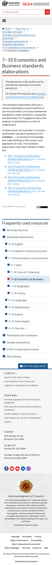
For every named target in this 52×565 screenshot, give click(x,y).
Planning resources (17, 230)
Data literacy (14, 356)
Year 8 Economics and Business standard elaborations (26, 168)
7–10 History (18, 293)
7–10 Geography (20, 286)
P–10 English (16, 244)
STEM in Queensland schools (23, 349)
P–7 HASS (16, 265)
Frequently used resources (15, 41)
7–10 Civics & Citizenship (25, 272)
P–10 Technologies (19, 321)
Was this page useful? (33, 366)
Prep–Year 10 (22, 28)
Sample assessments (18, 342)
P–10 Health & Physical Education (28, 251)
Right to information (19, 540)
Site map (26, 548)
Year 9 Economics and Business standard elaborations (26, 179)
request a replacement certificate (21, 385)
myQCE (8, 421)
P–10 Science (16, 314)
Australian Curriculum (12, 31)
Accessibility (36, 540)
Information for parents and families (22, 417)
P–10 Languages (18, 300)
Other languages (11, 548)
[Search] (24, 12)
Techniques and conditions (22, 335)
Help (46, 548)
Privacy (38, 536)
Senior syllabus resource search (20, 413)
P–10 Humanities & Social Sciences (18, 47)
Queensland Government (26, 561)
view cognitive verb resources (19, 381)
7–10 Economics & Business (27, 279)
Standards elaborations (13, 44)
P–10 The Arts (16, 328)
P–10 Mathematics (19, 307)
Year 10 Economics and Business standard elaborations (26, 189)
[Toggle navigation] (4, 20)
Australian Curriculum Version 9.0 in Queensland (26, 95)
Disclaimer (27, 536)
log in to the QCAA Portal (16, 377)
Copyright (15, 536)
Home (8, 28)
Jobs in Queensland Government (26, 544)
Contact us (36, 548)
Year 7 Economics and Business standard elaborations (26, 157)
